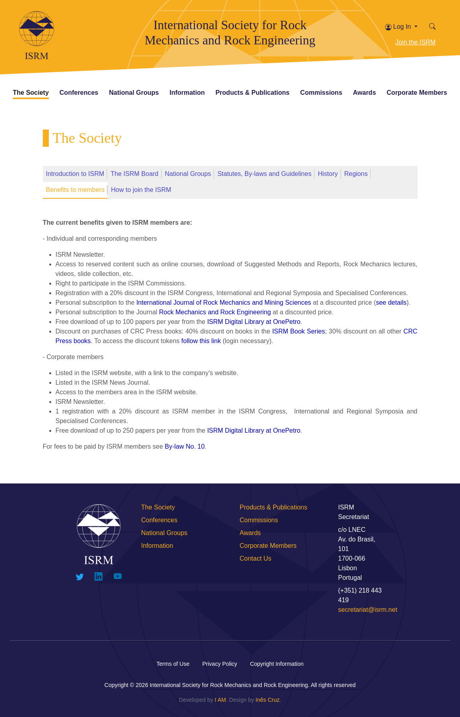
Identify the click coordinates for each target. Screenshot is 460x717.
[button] (432, 26)
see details (391, 302)
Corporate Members (417, 92)
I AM (220, 700)
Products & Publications (252, 92)
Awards (364, 92)
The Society (31, 92)
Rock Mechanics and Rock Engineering (215, 312)
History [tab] (328, 173)
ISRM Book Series (298, 331)
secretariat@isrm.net (368, 609)
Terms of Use (173, 664)
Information (187, 92)
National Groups (134, 92)
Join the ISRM (416, 42)
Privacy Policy (219, 664)
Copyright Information (276, 664)
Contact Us (255, 558)
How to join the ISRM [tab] (141, 189)
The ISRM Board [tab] (134, 173)
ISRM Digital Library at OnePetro (253, 321)
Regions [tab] (356, 173)
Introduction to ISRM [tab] (75, 173)
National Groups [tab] (188, 173)
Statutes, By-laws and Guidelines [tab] (264, 173)
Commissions (321, 92)
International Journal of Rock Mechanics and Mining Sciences (223, 302)
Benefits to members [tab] (75, 189)
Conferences (79, 92)
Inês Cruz (267, 700)
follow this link (201, 341)
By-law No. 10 (185, 446)
